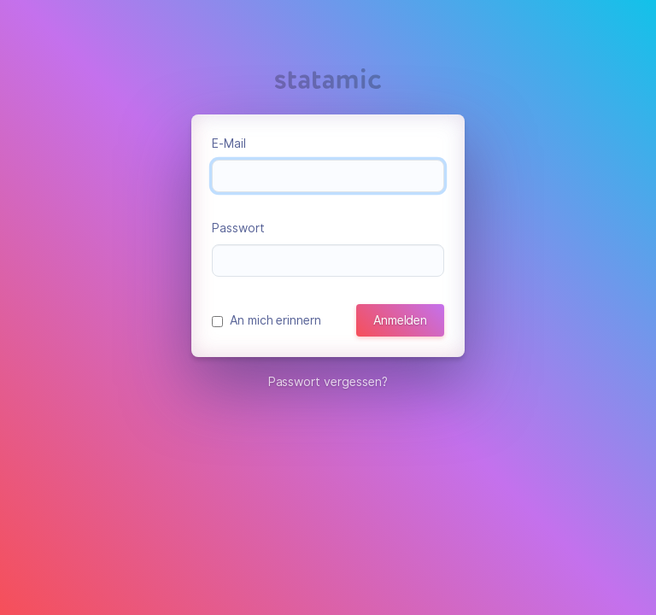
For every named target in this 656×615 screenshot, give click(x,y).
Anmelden (400, 320)
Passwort (238, 228)
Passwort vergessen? (328, 382)
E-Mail (229, 143)
